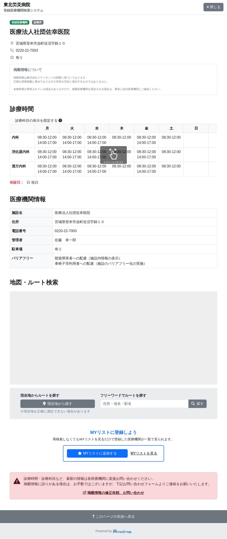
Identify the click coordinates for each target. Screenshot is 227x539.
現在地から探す (57, 404)
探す (197, 404)
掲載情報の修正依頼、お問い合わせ (113, 493)
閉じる (213, 7)
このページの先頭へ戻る (113, 516)
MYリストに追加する (97, 453)
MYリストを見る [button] (144, 453)
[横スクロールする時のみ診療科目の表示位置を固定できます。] (60, 120)
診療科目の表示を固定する (36, 120)
